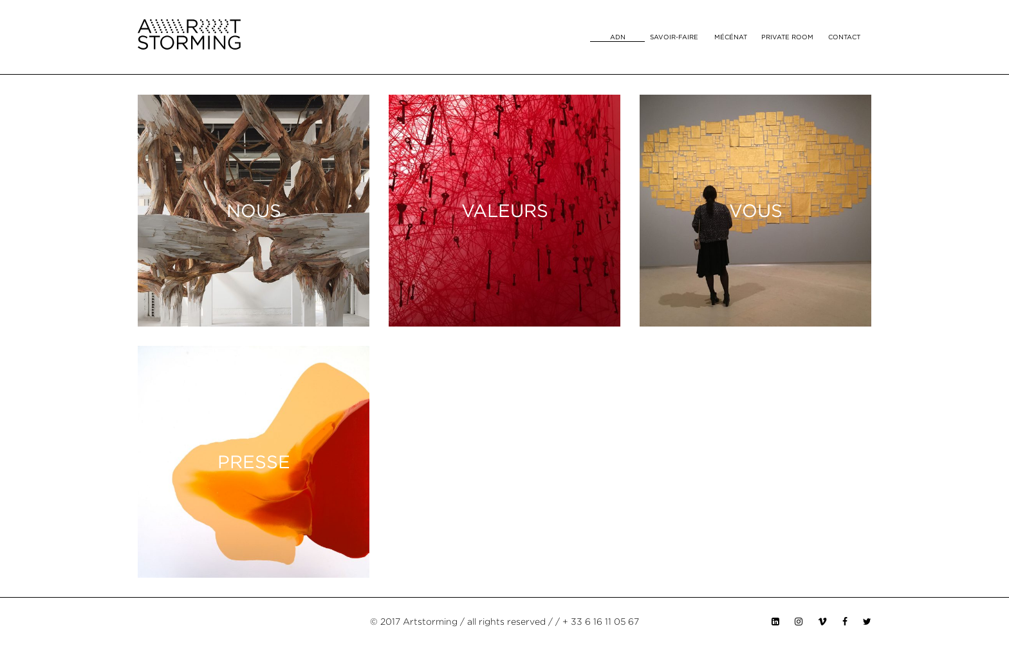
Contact (844, 37)
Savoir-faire (674, 37)
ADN (617, 37)
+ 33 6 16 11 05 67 (600, 621)
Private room (787, 37)
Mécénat (730, 37)
